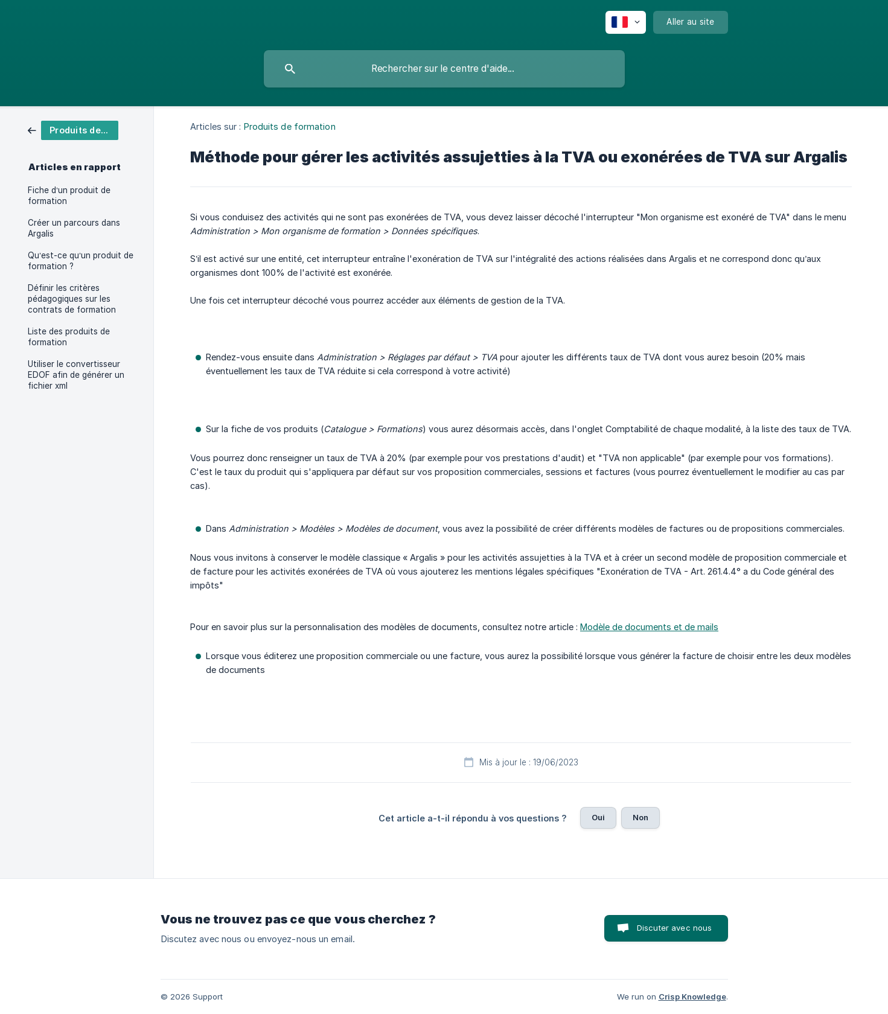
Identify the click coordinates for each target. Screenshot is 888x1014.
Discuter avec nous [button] (674, 928)
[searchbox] (444, 69)
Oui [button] (598, 817)
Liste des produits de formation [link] (69, 337)
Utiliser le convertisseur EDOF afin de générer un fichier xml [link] (76, 375)
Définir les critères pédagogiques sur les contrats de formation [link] (72, 298)
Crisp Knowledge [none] (692, 996)
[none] (625, 22)
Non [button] (640, 817)
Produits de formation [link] (290, 126)
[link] (73, 129)
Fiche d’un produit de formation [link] (69, 195)
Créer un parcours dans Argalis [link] (74, 228)
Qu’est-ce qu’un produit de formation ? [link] (80, 260)
